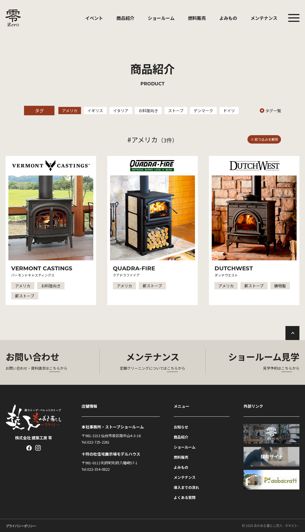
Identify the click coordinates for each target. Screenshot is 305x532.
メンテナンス (264, 18)
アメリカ (69, 110)
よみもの (228, 18)
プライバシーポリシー (21, 525)
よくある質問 (185, 497)
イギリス (95, 110)
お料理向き (148, 110)
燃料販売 (197, 18)
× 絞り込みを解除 (264, 139)
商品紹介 (125, 18)
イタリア (120, 110)
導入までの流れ (186, 487)
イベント (94, 18)
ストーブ (176, 110)
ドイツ (229, 110)
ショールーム (161, 18)
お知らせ (181, 427)
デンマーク (203, 110)
